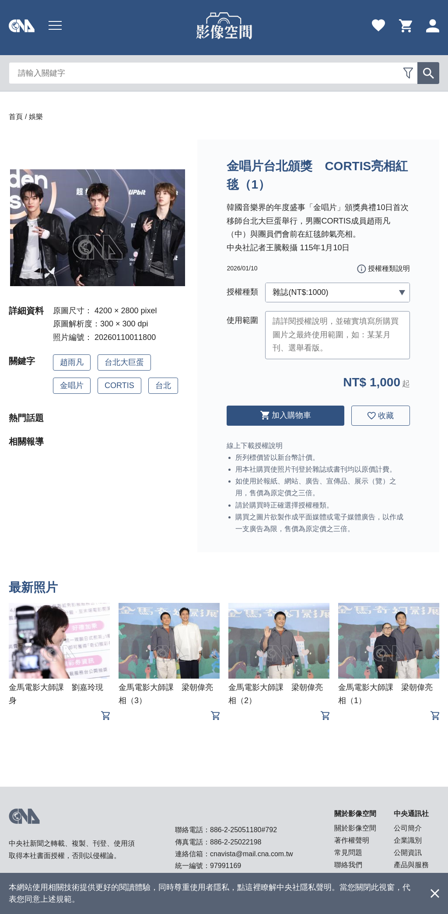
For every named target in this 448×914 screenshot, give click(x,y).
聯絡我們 (348, 864)
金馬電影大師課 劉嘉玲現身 (56, 694)
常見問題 (348, 852)
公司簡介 (408, 828)
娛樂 (36, 116)
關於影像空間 (355, 828)
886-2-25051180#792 (243, 829)
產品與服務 (411, 864)
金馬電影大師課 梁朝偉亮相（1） (385, 694)
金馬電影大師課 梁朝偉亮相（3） (166, 694)
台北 (163, 385)
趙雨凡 (72, 362)
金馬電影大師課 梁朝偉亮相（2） (275, 694)
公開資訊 (408, 852)
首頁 (16, 116)
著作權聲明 (351, 840)
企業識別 (408, 840)
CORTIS (119, 385)
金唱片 (72, 385)
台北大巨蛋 (124, 362)
